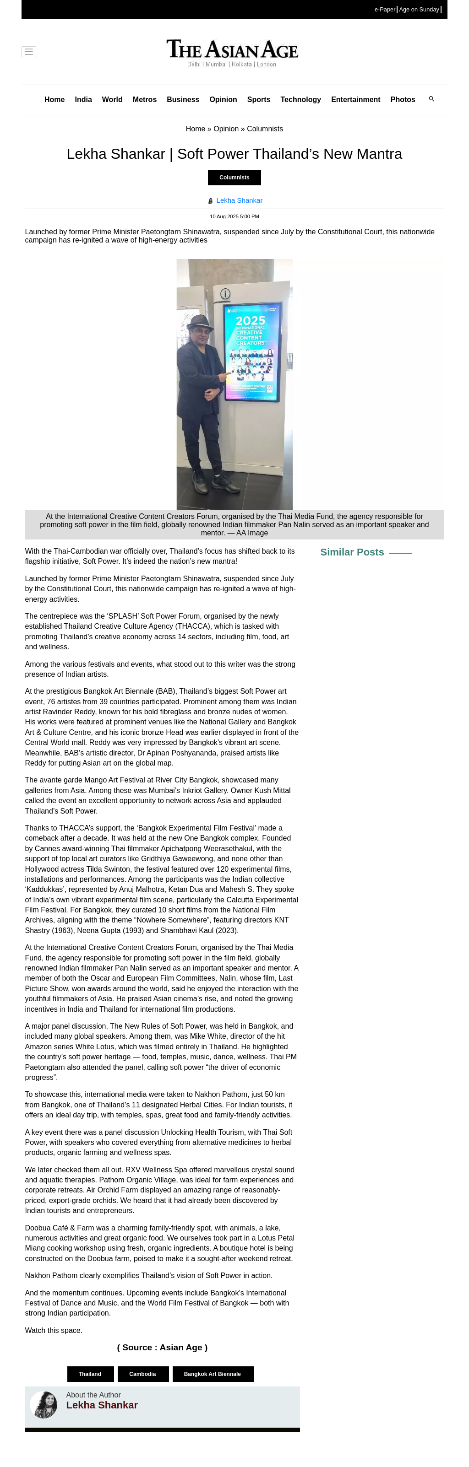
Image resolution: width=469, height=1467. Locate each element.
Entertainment (356, 99)
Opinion (223, 99)
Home (54, 99)
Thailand (91, 1374)
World (112, 99)
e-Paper (385, 9)
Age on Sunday (419, 9)
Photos (403, 99)
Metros (145, 99)
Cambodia (143, 1374)
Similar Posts (352, 552)
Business (183, 99)
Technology (301, 99)
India (83, 99)
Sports (259, 99)
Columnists (234, 177)
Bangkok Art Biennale (213, 1374)
